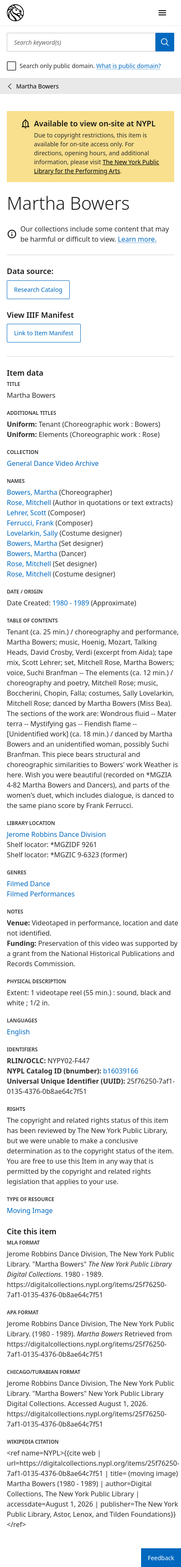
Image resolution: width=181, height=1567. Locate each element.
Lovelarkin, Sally (32, 533)
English (18, 1031)
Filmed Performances (41, 894)
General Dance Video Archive (53, 463)
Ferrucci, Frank (30, 523)
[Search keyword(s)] (81, 42)
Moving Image (30, 1210)
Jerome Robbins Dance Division (56, 834)
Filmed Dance (28, 883)
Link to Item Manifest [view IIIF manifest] (44, 333)
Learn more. (137, 239)
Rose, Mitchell (29, 502)
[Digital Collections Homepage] (15, 12)
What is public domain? (128, 66)
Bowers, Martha (32, 492)
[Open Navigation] (162, 12)
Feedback (161, 1558)
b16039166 (120, 1071)
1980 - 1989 (70, 603)
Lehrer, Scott (26, 512)
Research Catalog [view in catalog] (38, 289)
